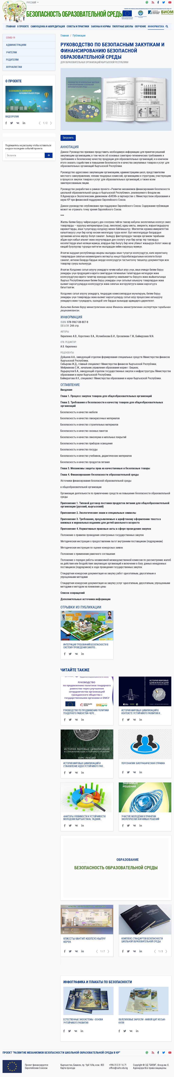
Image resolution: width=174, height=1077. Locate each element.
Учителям (11, 52)
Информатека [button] (156, 26)
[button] (96, 951)
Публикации (79, 35)
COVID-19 (10, 37)
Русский (32, 2)
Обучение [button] (140, 26)
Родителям (12, 59)
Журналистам (14, 67)
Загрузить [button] (68, 137)
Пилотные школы (122, 26)
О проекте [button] (23, 26)
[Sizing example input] (25, 155)
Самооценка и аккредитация (48, 26)
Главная (10, 26)
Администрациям (16, 45)
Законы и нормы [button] (101, 26)
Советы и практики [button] (78, 26)
